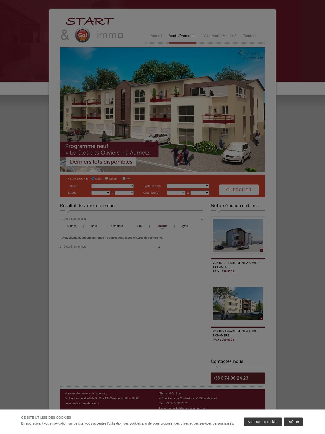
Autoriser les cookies (263, 422)
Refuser (293, 422)
